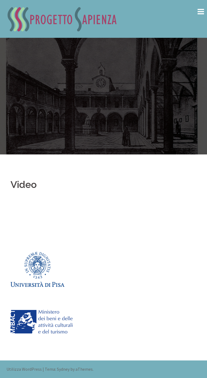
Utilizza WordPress (24, 369)
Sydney (63, 369)
